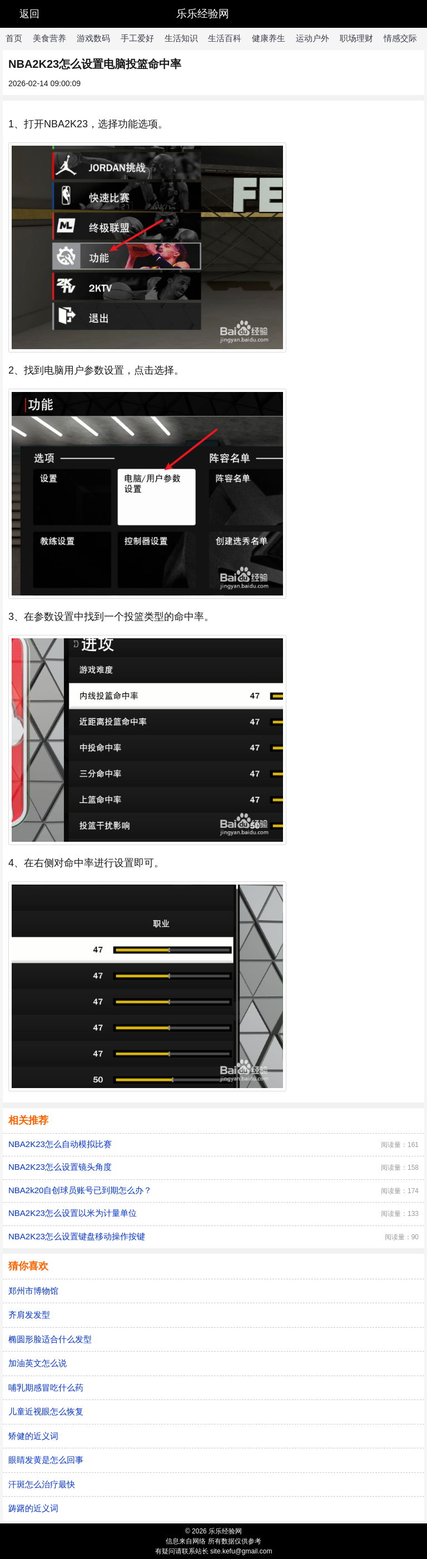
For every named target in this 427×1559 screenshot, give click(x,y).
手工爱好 (137, 38)
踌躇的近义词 (33, 1508)
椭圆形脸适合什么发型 (50, 1339)
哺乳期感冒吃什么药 (45, 1387)
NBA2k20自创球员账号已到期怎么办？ (80, 1190)
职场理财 (356, 38)
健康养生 (268, 38)
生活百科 (224, 38)
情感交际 (400, 38)
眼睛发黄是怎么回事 (45, 1459)
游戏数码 (93, 38)
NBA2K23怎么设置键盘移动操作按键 (76, 1236)
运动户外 (312, 38)
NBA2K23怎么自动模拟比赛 (60, 1144)
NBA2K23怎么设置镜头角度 (60, 1166)
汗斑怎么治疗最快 (41, 1484)
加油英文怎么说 (37, 1363)
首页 (14, 38)
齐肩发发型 (29, 1314)
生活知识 (181, 38)
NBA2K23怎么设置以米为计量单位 (72, 1213)
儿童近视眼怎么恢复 (45, 1411)
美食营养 (49, 38)
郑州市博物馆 (33, 1290)
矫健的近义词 (33, 1436)
